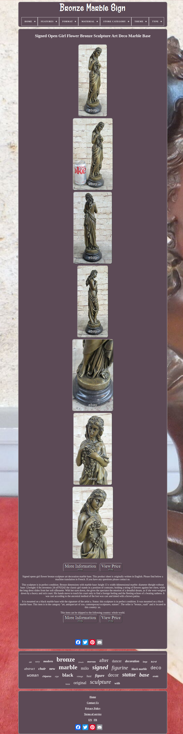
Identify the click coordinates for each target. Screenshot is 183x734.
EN (90, 720)
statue (129, 674)
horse (68, 684)
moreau (91, 661)
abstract (29, 669)
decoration (132, 661)
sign (57, 676)
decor (113, 675)
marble (68, 667)
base (144, 675)
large (145, 661)
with (117, 683)
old (30, 662)
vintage (80, 676)
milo (85, 668)
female (81, 662)
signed (100, 667)
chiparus (46, 676)
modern (48, 661)
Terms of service (92, 714)
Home (93, 697)
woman (33, 675)
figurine (120, 668)
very (37, 661)
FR (95, 720)
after (103, 660)
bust (89, 676)
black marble (139, 669)
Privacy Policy (92, 708)
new (52, 669)
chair (42, 669)
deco (155, 668)
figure (100, 675)
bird (154, 661)
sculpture (100, 682)
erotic (156, 676)
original (80, 683)
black (67, 675)
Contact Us (93, 702)
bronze (65, 659)
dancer (117, 661)
